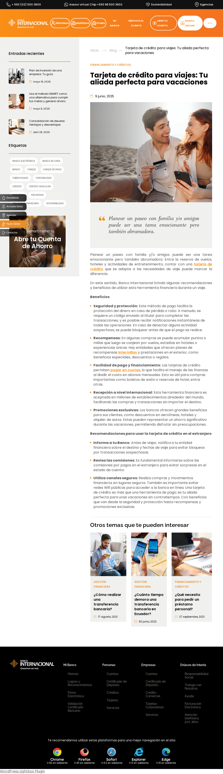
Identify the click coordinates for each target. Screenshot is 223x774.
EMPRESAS (80, 23)
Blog (113, 50)
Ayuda (189, 696)
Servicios (113, 708)
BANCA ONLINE (187, 23)
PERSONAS (60, 23)
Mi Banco (69, 665)
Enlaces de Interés (193, 665)
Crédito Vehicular (40, 186)
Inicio (94, 50)
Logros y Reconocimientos (78, 683)
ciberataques (20, 178)
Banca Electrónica (23, 161)
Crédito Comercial (153, 694)
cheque (31, 169)
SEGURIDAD (37, 195)
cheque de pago (52, 169)
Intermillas (127, 352)
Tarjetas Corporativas (155, 705)
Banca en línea (51, 161)
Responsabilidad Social (195, 675)
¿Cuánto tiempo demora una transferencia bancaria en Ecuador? (149, 604)
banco (16, 169)
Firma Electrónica (76, 694)
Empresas (148, 665)
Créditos (113, 692)
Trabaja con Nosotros (193, 686)
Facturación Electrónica (193, 705)
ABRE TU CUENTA (160, 23)
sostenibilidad (55, 203)
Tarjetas (112, 700)
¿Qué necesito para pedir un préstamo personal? (187, 602)
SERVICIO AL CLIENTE (136, 23)
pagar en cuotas (125, 370)
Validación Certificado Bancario (75, 707)
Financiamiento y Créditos (110, 65)
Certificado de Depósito (117, 683)
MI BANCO (114, 23)
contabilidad (43, 178)
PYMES (98, 23)
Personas (108, 665)
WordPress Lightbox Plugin (22, 771)
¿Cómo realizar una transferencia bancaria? (107, 602)
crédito (17, 186)
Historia (73, 674)
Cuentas (112, 674)
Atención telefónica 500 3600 (192, 718)
